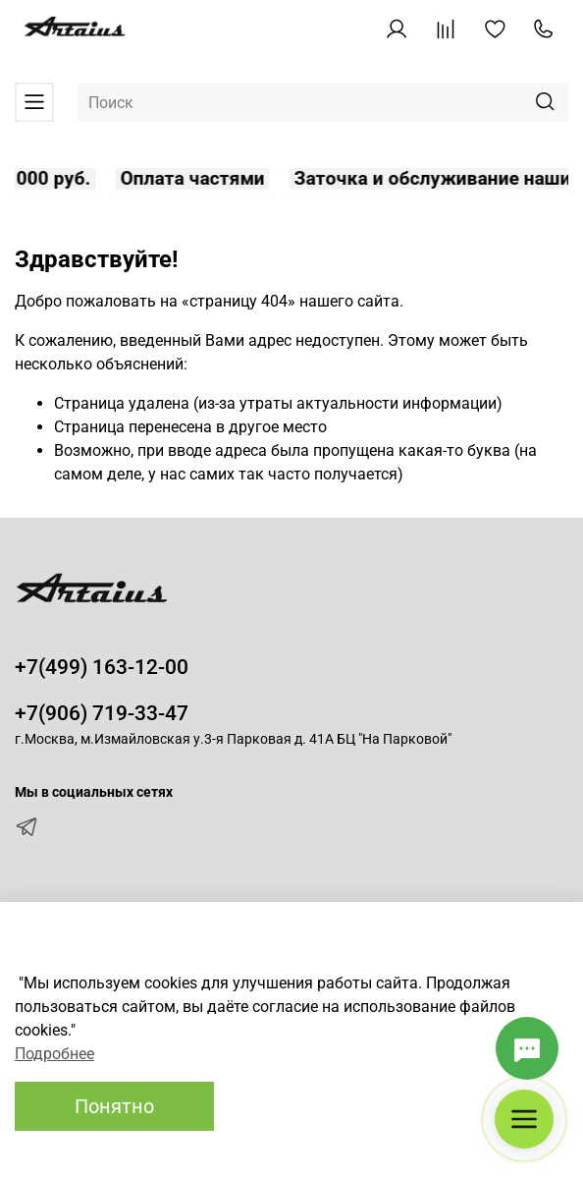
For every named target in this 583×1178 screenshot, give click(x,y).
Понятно (114, 1106)
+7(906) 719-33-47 (101, 713)
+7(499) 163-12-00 (101, 667)
